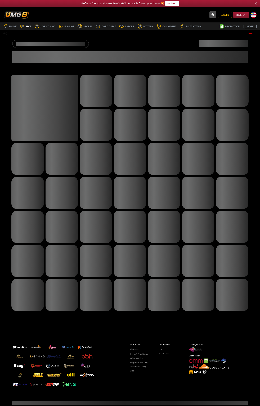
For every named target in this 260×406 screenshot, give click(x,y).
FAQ (161, 343)
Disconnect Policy (138, 361)
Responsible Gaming (139, 356)
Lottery (145, 26)
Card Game (106, 26)
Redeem (172, 3)
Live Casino (45, 26)
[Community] (212, 14)
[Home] (16, 14)
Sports (85, 26)
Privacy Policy (136, 352)
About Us (134, 343)
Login (225, 14)
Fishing (66, 26)
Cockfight (166, 26)
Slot (25, 26)
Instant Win (190, 26)
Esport (126, 26)
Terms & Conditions (139, 348)
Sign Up (241, 14)
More (250, 26)
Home (10, 26)
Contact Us (164, 347)
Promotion (230, 26)
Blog (132, 365)
